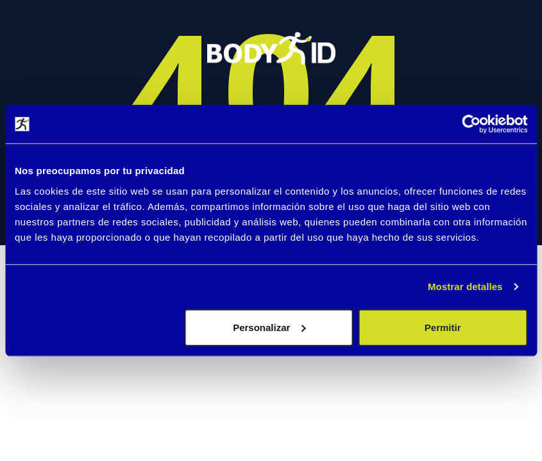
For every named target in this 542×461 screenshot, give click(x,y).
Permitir (443, 326)
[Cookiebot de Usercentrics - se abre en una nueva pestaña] (471, 124)
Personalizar (269, 326)
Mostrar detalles (465, 286)
